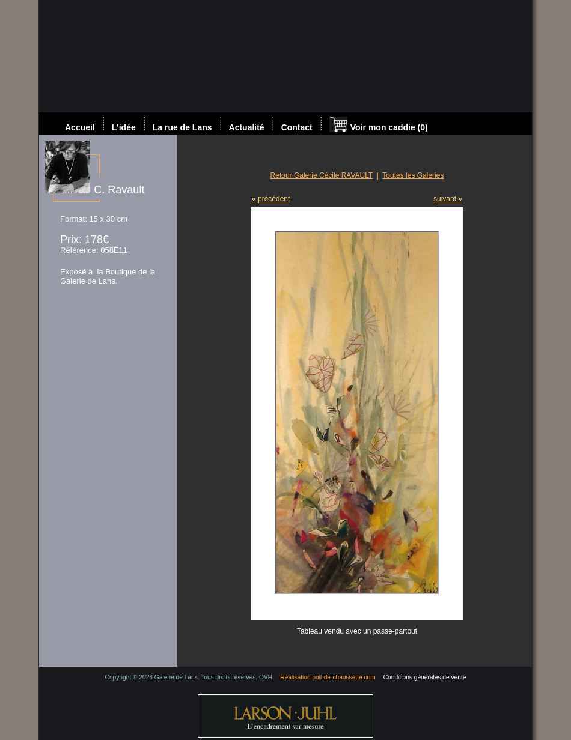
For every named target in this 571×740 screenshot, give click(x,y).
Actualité (246, 127)
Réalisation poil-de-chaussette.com (328, 677)
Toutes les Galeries (413, 175)
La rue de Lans (182, 127)
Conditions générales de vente (424, 677)
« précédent (271, 199)
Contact (297, 127)
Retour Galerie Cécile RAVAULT (321, 175)
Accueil (80, 127)
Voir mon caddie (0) (378, 126)
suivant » (447, 199)
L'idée (124, 127)
